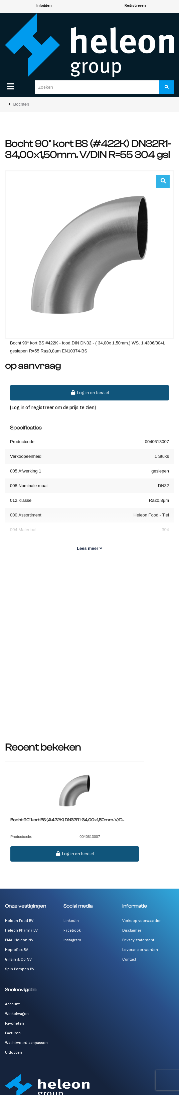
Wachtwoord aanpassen (26, 1042)
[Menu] (10, 86)
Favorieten (14, 1023)
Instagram (72, 940)
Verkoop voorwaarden (142, 920)
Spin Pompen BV (19, 969)
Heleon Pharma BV (21, 930)
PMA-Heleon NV (19, 940)
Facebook (72, 930)
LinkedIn (71, 920)
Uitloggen (13, 1052)
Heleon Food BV (19, 920)
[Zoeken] (166, 87)
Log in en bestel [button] (89, 392)
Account (12, 1004)
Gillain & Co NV (18, 959)
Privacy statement (138, 940)
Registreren (135, 5)
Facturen (13, 1033)
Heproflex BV (16, 949)
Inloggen (44, 5)
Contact (129, 959)
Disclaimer (131, 930)
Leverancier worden (140, 949)
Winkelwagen (17, 1013)
